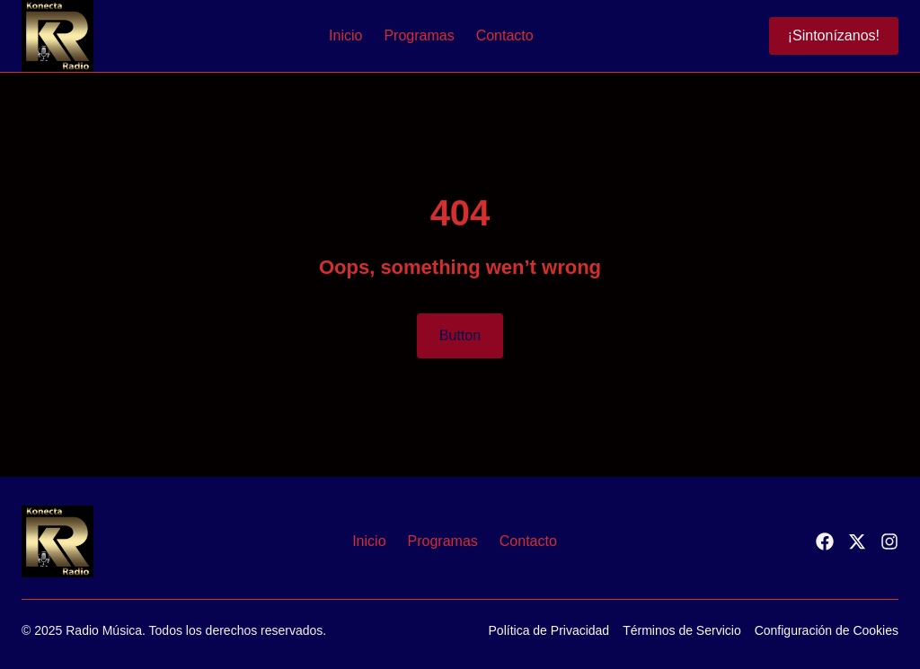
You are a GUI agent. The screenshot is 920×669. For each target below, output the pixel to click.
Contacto (505, 35)
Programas (419, 35)
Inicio (345, 35)
